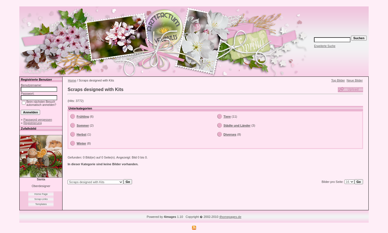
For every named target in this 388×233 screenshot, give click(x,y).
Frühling (83, 116)
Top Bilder (338, 80)
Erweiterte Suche (324, 46)
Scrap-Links (41, 199)
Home (72, 80)
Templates (41, 204)
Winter (81, 143)
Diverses (229, 134)
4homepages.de (230, 216)
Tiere (227, 116)
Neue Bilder (354, 80)
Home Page (41, 194)
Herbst (81, 134)
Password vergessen (37, 119)
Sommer (83, 125)
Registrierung (32, 123)
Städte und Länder (237, 125)
